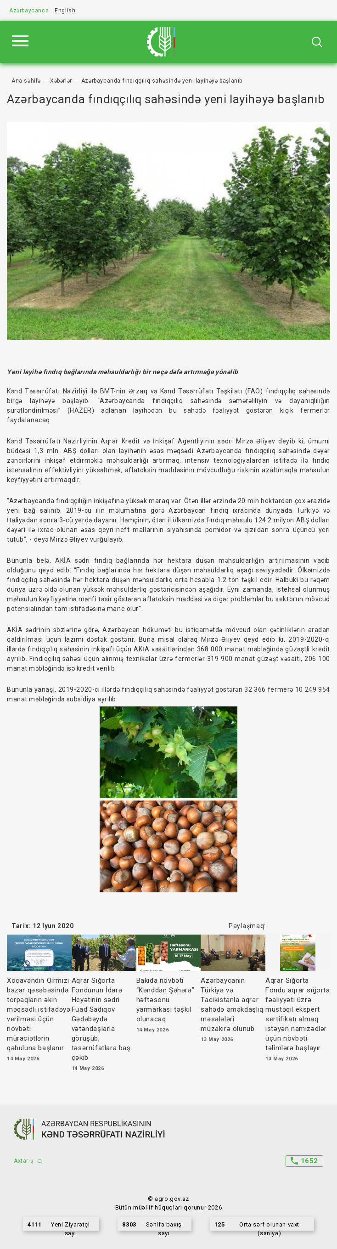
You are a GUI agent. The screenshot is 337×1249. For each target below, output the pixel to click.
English (65, 10)
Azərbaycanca (29, 10)
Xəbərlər (61, 81)
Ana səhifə (26, 81)
